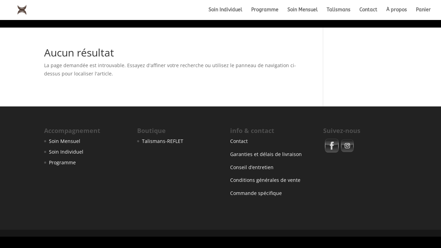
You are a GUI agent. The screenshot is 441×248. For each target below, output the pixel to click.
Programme (264, 10)
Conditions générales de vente (265, 180)
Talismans (338, 10)
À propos (396, 10)
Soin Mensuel (302, 10)
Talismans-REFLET (162, 141)
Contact (368, 10)
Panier (423, 10)
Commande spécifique (256, 193)
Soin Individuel (225, 10)
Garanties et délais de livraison (266, 154)
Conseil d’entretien (252, 167)
